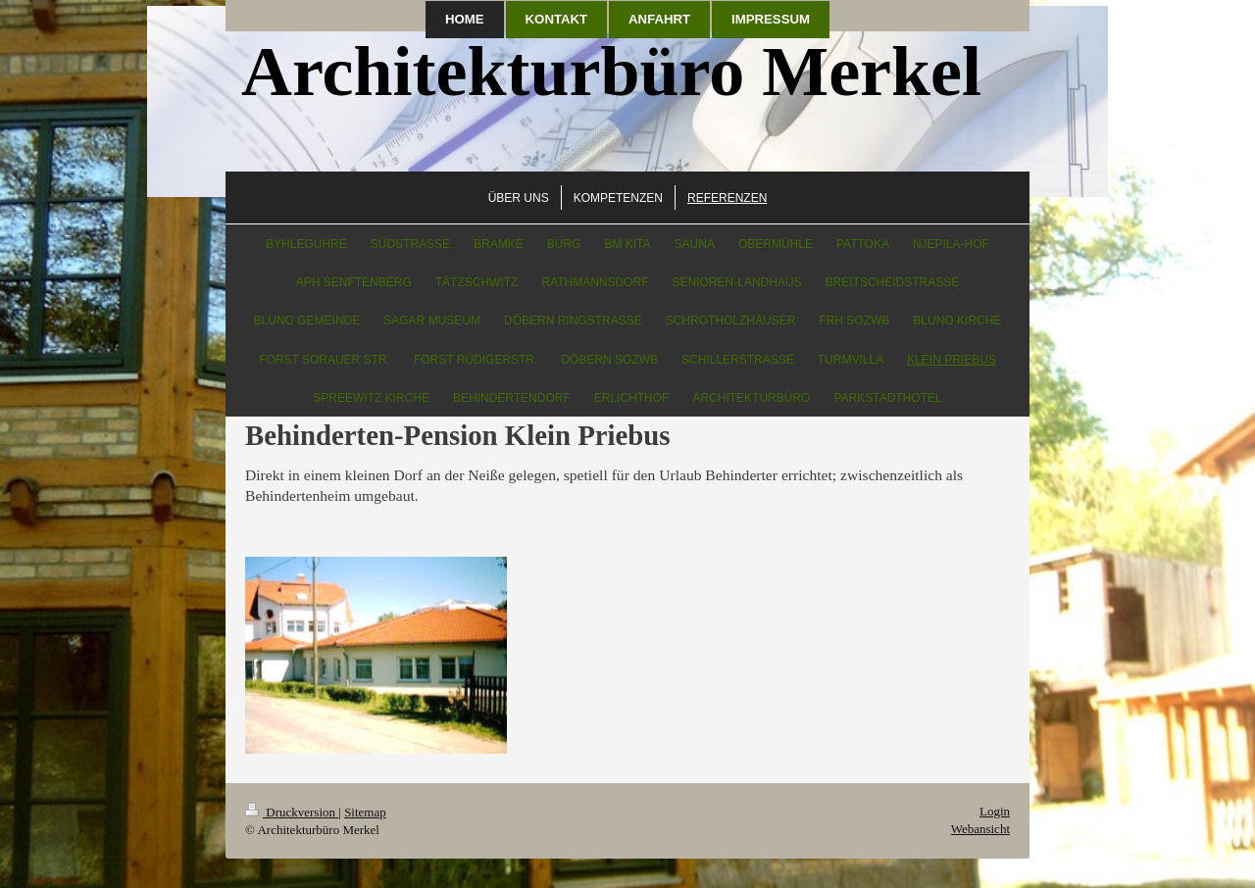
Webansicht (980, 828)
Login (994, 811)
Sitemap (365, 812)
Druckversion (291, 812)
